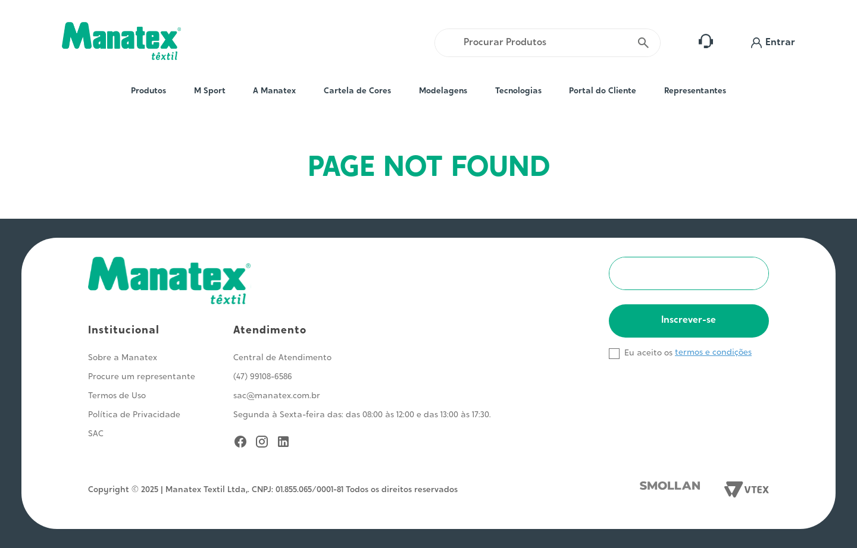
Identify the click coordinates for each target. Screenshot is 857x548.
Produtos (148, 91)
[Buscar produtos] (643, 43)
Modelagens (443, 91)
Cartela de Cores (357, 91)
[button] (773, 43)
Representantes (695, 91)
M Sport (210, 91)
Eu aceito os (648, 353)
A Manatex (274, 91)
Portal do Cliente (602, 91)
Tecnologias (518, 91)
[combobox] (547, 43)
